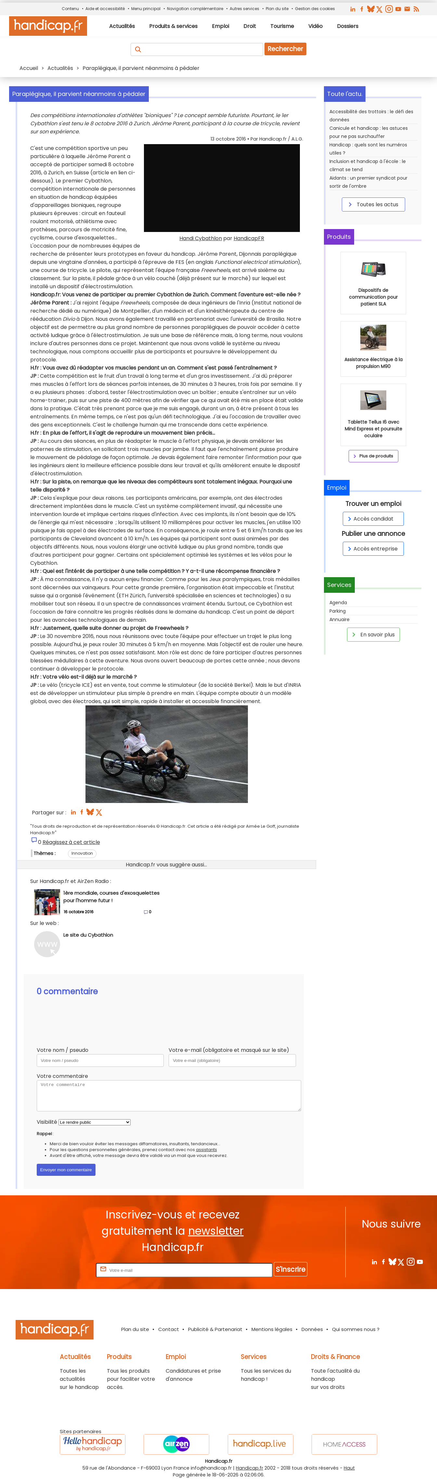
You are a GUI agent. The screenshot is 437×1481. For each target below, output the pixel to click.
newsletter (216, 1231)
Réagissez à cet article (71, 842)
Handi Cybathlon (200, 238)
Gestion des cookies (315, 8)
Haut (349, 1468)
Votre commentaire (62, 1076)
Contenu (70, 8)
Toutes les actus (372, 204)
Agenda (338, 602)
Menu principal (146, 8)
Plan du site (277, 8)
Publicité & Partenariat (215, 1329)
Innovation (82, 853)
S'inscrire (290, 1269)
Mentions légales (271, 1329)
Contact (168, 1329)
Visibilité (47, 1122)
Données (312, 1329)
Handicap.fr (249, 1468)
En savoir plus (372, 634)
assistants (206, 1149)
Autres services (244, 8)
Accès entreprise (372, 549)
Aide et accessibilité (105, 8)
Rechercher (285, 49)
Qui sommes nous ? (355, 1329)
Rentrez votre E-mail (68, 1270)
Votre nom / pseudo (62, 1050)
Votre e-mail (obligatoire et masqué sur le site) (229, 1050)
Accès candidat (369, 519)
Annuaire (339, 619)
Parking (337, 611)
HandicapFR (249, 238)
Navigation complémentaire (195, 8)
